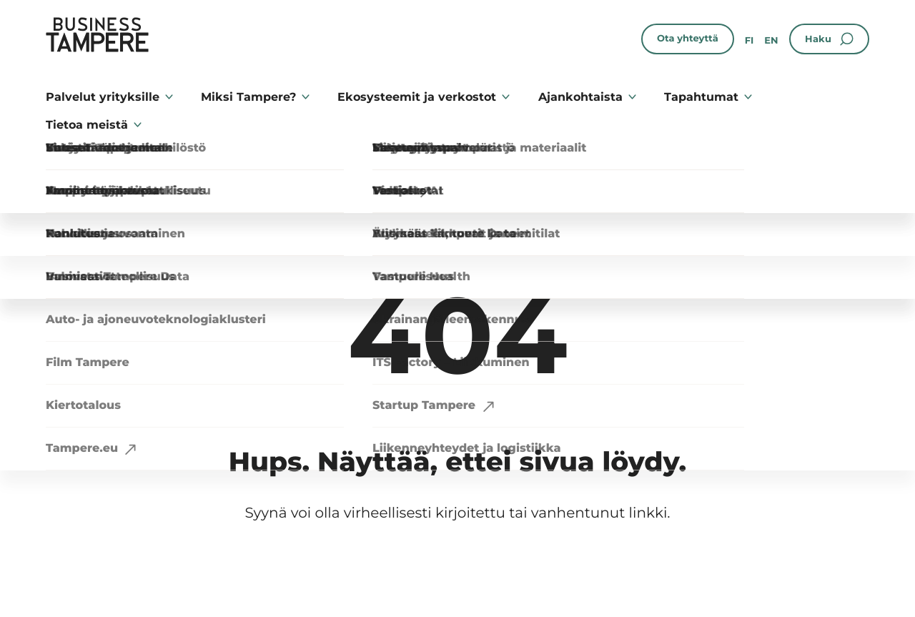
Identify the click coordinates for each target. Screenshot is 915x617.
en (771, 40)
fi (749, 40)
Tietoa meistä (87, 125)
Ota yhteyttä (687, 38)
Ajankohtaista (580, 97)
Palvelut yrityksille (102, 97)
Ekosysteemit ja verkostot (416, 97)
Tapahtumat (701, 97)
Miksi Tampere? (248, 97)
